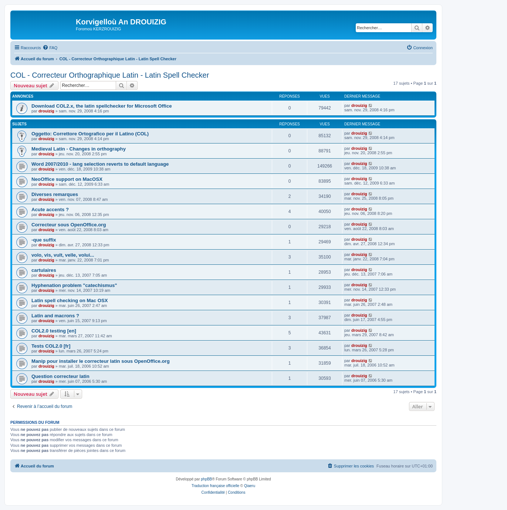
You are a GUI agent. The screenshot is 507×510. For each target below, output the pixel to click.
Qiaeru (249, 486)
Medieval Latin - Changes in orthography (78, 149)
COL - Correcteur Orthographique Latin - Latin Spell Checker (109, 75)
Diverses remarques (54, 194)
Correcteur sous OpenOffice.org (68, 224)
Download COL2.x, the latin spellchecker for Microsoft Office (101, 106)
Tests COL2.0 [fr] (50, 346)
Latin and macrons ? (55, 315)
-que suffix (43, 240)
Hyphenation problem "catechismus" (74, 285)
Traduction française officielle (215, 486)
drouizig (46, 111)
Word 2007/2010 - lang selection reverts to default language (100, 164)
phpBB (206, 479)
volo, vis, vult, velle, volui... (62, 255)
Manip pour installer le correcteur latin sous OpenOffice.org (100, 361)
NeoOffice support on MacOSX (66, 179)
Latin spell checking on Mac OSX (69, 300)
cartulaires (43, 270)
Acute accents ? (50, 209)
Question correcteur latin (60, 376)
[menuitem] (50, 47)
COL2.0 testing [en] (53, 331)
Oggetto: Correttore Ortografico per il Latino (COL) (90, 133)
